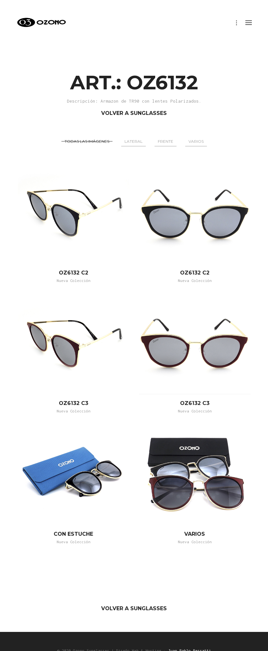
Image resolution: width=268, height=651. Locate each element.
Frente (165, 141)
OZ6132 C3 (73, 403)
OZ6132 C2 (73, 273)
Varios (196, 141)
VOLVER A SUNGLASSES (134, 113)
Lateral (133, 141)
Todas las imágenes (87, 141)
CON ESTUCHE (73, 534)
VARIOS (194, 534)
